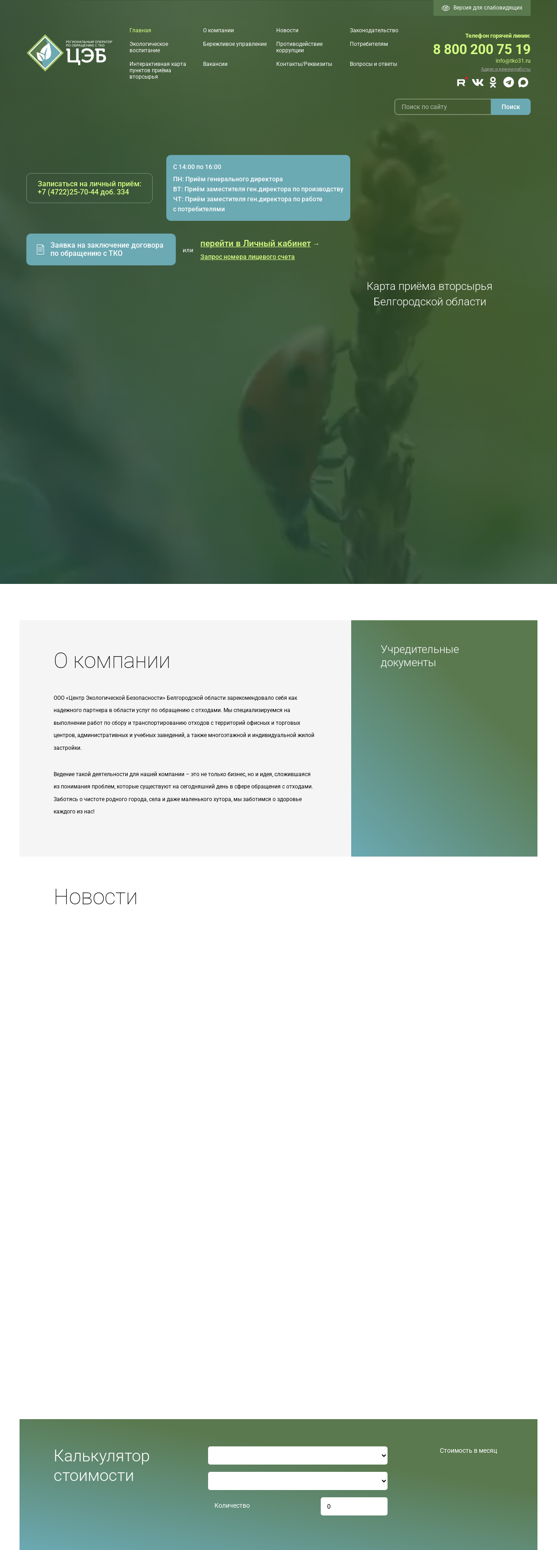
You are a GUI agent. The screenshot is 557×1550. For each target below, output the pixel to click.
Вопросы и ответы (373, 64)
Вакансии (215, 64)
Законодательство (374, 30)
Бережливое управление (235, 44)
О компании (218, 30)
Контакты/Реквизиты (304, 64)
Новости (287, 30)
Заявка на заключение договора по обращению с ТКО (107, 249)
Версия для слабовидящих (482, 8)
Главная (140, 30)
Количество (232, 1505)
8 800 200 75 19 (482, 49)
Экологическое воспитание (148, 47)
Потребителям (369, 44)
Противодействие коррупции (299, 47)
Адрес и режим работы (506, 68)
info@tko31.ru (513, 61)
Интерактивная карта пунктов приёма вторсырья (157, 70)
